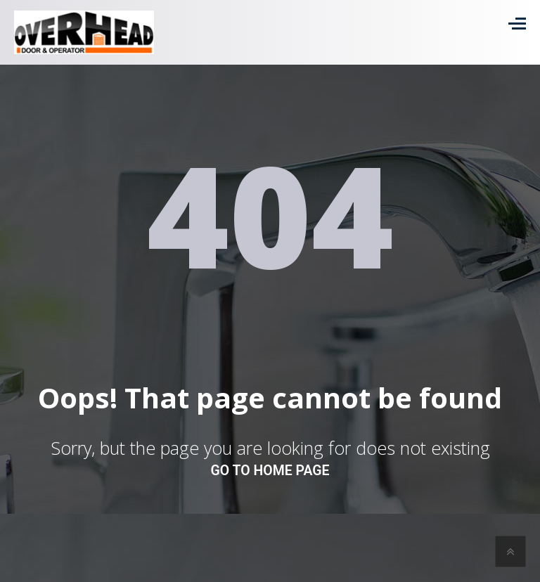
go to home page (270, 471)
